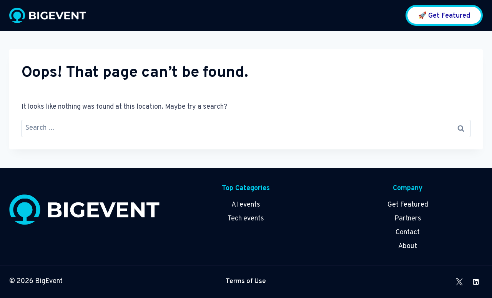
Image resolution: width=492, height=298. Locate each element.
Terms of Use (246, 281)
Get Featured (407, 204)
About (407, 246)
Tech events (246, 218)
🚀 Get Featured (444, 16)
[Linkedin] (476, 282)
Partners (407, 218)
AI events (245, 204)
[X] (459, 282)
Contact (408, 232)
